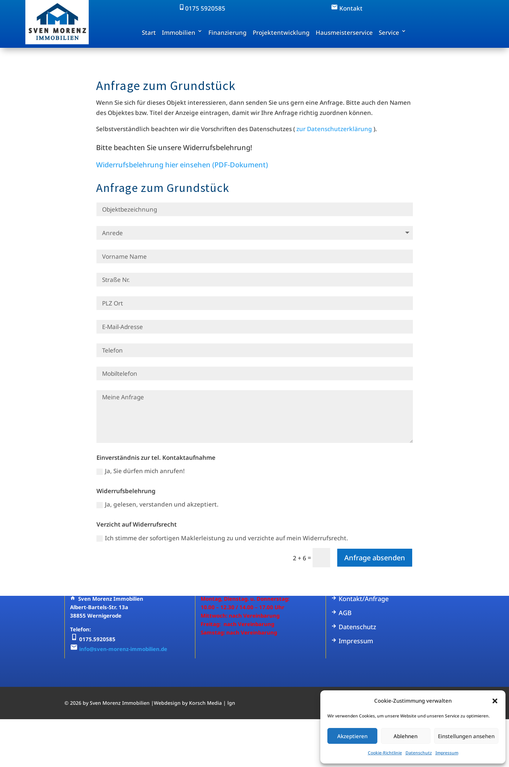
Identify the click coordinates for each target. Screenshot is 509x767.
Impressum (446, 753)
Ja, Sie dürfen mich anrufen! (140, 471)
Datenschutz (419, 753)
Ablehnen (405, 736)
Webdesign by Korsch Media (188, 703)
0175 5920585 (201, 8)
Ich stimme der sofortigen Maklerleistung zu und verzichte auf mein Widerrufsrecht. (222, 538)
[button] (494, 700)
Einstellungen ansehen (466, 736)
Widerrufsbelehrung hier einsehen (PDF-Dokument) (182, 164)
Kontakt (347, 8)
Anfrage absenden (374, 557)
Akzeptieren (352, 736)
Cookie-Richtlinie (385, 753)
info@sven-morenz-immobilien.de (123, 648)
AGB (341, 612)
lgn (231, 703)
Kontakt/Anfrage (360, 598)
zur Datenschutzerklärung (334, 129)
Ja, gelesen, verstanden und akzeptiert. (157, 504)
